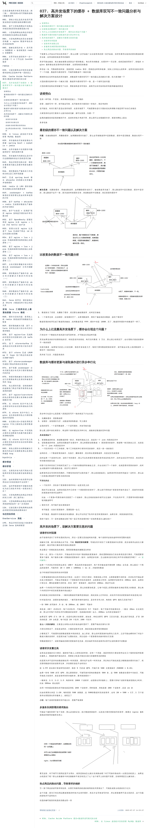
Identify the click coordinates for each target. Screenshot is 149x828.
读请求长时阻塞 (11, 119)
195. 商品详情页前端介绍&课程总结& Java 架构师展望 (18, 524)
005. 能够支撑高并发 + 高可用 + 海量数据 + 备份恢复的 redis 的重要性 (18, 50)
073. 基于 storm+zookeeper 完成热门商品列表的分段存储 (18, 362)
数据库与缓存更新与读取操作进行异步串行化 (18, 109)
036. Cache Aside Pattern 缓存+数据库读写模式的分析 (18, 77)
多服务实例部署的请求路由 (16, 125)
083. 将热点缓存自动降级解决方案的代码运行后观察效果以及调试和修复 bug (18, 451)
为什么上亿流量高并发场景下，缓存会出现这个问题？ (18, 104)
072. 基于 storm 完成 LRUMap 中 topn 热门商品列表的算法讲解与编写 (18, 355)
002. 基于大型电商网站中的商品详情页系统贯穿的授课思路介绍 (18, 27)
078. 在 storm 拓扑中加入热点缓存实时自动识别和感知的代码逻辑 (18, 406)
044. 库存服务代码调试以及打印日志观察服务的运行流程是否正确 (18, 157)
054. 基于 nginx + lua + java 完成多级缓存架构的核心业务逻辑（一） (18, 240)
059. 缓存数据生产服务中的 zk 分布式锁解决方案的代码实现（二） (18, 284)
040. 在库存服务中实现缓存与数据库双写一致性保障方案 (18, 150)
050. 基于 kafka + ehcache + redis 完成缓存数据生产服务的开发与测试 (18, 204)
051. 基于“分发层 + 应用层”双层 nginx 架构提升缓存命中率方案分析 (18, 213)
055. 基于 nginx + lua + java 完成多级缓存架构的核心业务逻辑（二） (18, 249)
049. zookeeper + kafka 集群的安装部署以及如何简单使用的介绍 (18, 195)
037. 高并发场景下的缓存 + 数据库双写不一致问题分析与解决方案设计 (18, 85)
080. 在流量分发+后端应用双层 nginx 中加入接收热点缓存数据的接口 (18, 424)
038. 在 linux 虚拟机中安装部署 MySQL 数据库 (18, 135)
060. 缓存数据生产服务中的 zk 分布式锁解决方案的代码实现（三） (18, 293)
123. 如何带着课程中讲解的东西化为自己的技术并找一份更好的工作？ (18, 488)
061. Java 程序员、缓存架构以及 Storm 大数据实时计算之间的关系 (18, 302)
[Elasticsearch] (87, 3)
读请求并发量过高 (12, 122)
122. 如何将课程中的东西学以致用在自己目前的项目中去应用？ (18, 480)
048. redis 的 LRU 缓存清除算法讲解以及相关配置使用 (18, 187)
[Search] (41, 3)
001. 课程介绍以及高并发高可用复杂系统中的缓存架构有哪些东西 (18, 21)
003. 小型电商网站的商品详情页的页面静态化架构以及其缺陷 (18, 33)
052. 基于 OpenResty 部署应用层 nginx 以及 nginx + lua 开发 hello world (18, 222)
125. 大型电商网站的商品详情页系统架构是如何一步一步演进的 (18, 502)
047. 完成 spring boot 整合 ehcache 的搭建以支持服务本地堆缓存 (18, 180)
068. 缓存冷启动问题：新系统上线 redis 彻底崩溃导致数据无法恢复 (18, 319)
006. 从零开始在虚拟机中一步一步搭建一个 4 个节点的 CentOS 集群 (18, 59)
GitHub (142, 3)
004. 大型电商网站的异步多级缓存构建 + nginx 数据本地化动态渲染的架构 (18, 41)
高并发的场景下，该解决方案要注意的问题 (18, 115)
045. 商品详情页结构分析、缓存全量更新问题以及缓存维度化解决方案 (18, 164)
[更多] (131, 3)
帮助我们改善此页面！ (48, 810)
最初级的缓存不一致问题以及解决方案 (18, 95)
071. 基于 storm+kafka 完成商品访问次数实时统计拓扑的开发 (18, 346)
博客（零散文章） (60, 3)
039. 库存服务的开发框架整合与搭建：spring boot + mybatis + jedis (18, 143)
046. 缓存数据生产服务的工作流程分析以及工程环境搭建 (18, 172)
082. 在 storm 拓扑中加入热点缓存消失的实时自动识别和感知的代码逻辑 (18, 442)
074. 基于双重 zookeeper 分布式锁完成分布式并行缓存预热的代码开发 (18, 370)
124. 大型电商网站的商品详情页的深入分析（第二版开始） (18, 496)
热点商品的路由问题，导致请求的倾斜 (19, 129)
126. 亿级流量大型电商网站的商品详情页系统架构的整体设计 (18, 508)
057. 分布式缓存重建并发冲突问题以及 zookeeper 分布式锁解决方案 (18, 267)
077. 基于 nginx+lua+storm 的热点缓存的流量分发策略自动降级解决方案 (18, 397)
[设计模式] (72, 3)
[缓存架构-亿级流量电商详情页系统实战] (111, 3)
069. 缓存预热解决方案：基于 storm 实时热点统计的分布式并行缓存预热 (18, 328)
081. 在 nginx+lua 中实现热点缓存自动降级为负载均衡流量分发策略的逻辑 (18, 433)
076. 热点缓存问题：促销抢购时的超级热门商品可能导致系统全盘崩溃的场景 (18, 388)
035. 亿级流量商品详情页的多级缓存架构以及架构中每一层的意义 (18, 71)
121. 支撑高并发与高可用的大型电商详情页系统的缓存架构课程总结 (18, 473)
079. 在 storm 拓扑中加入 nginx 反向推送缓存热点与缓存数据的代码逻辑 (18, 415)
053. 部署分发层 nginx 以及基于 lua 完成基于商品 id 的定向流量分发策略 (18, 231)
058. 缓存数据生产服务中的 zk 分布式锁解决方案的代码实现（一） (18, 275)
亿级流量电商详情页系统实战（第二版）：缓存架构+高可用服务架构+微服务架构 (18, 13)
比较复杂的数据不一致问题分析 (16, 100)
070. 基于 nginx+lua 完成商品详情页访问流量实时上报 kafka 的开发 (18, 337)
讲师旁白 (7, 91)
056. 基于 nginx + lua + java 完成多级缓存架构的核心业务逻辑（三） (18, 258)
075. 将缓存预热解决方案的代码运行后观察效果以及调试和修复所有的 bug (18, 379)
